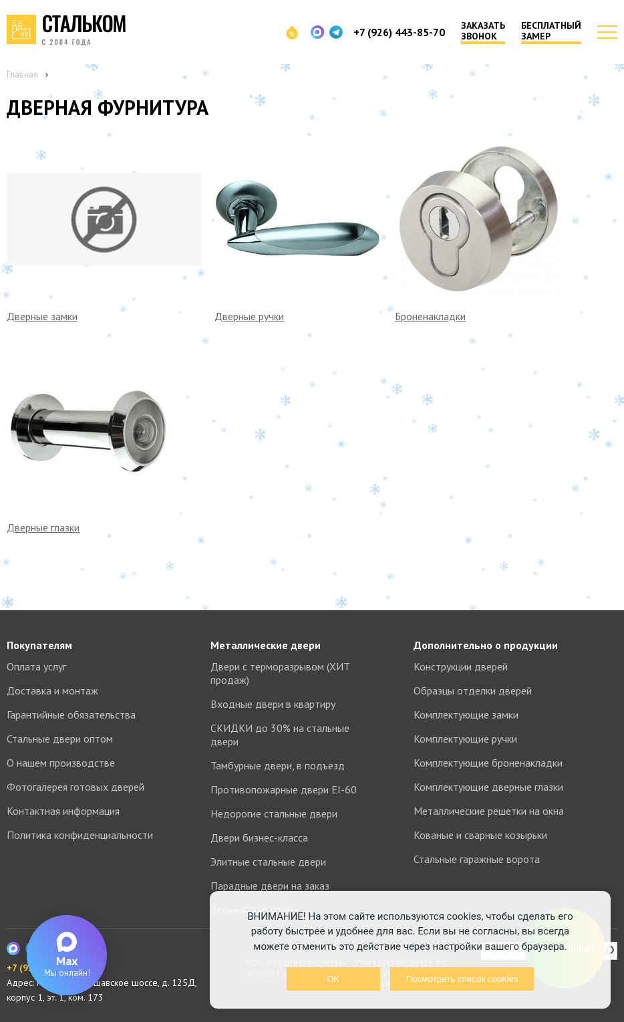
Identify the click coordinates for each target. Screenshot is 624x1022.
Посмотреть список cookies (462, 979)
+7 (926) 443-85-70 (399, 32)
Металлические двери (265, 645)
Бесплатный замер (551, 31)
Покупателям (39, 645)
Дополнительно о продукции (486, 645)
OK (333, 979)
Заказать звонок (483, 31)
